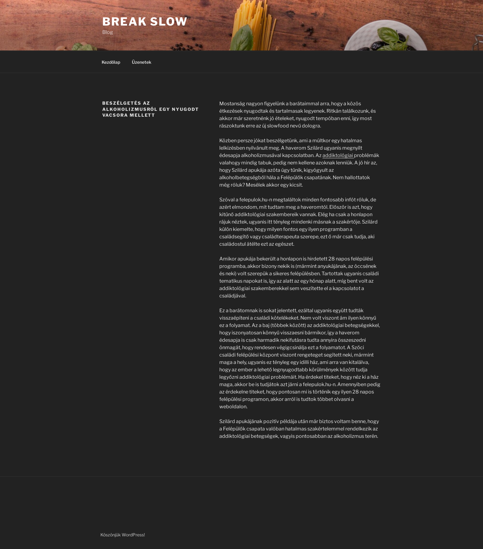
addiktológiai (338, 155)
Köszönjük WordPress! (122, 534)
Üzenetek (141, 62)
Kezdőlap (111, 62)
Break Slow (145, 21)
